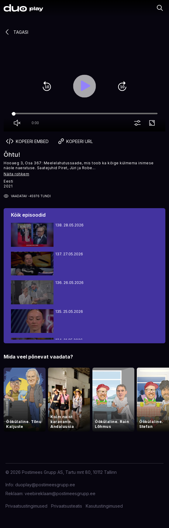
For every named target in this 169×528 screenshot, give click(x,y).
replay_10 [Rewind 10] (46, 86)
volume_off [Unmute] (18, 123)
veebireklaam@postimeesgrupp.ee (60, 493)
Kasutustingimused (104, 506)
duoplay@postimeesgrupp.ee (45, 484)
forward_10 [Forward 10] (122, 86)
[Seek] (84, 114)
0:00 (35, 123)
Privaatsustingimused (26, 506)
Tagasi (16, 32)
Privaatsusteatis (66, 506)
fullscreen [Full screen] (153, 123)
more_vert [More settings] (138, 123)
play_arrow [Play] (84, 86)
